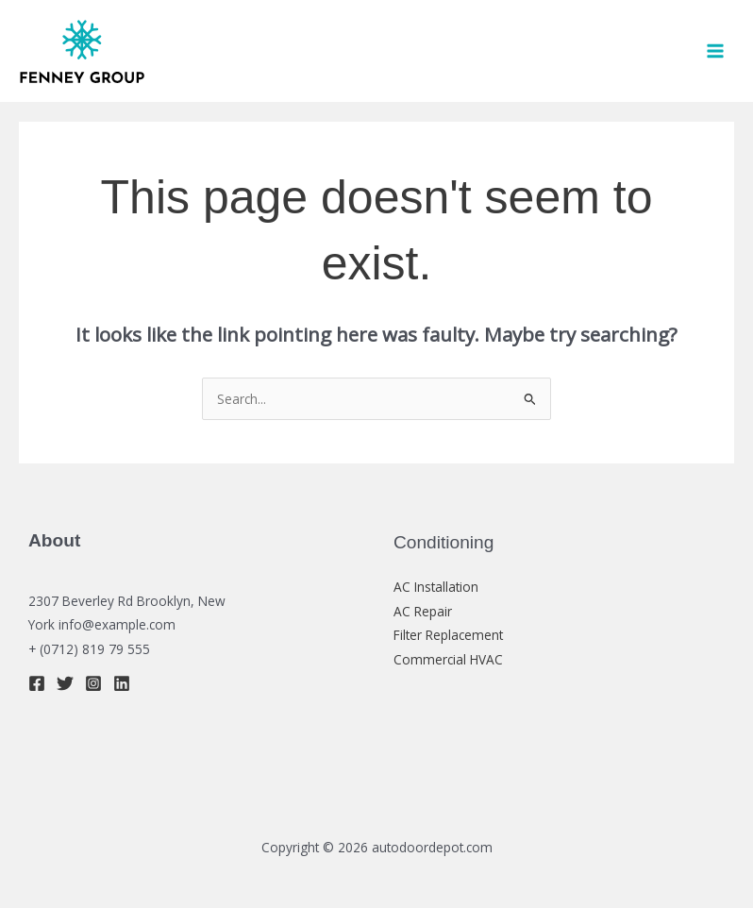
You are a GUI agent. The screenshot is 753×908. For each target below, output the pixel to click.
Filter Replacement (448, 635)
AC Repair (422, 611)
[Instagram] (93, 683)
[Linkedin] (121, 683)
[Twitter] (65, 683)
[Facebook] (36, 683)
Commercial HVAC (448, 659)
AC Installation (435, 587)
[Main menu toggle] (715, 51)
